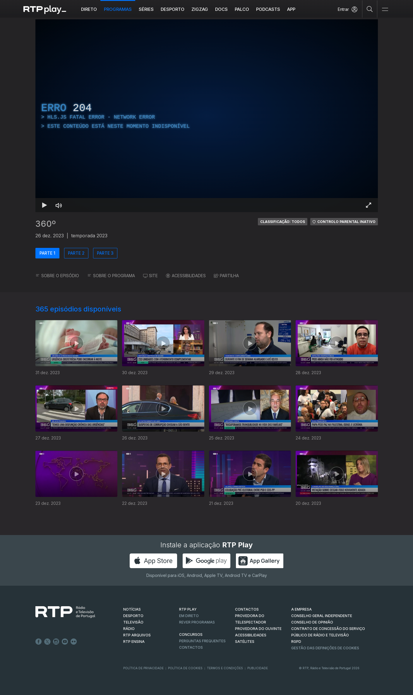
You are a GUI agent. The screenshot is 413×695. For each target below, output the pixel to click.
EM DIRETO (189, 616)
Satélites (244, 641)
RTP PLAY (188, 609)
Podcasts (268, 9)
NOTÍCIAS (132, 609)
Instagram (56, 641)
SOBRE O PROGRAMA (111, 275)
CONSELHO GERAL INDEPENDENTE (321, 616)
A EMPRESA (301, 609)
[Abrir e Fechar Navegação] (385, 9)
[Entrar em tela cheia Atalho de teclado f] (368, 205)
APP (291, 9)
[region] (206, 115)
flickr (74, 641)
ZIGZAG (199, 9)
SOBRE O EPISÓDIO (57, 275)
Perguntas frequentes (202, 641)
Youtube (65, 641)
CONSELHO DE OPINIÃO (312, 622)
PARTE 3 (105, 253)
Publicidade (257, 668)
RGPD (296, 641)
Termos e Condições (225, 668)
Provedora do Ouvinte (258, 628)
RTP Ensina (134, 641)
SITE (150, 275)
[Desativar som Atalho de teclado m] (59, 205)
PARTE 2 (76, 253)
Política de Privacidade (143, 668)
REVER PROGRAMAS (197, 622)
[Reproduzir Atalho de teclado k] (45, 205)
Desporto (172, 9)
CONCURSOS (191, 634)
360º (45, 224)
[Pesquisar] (369, 9)
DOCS (221, 9)
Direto (89, 9)
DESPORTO (133, 616)
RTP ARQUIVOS (137, 635)
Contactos (191, 647)
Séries (146, 9)
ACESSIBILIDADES (186, 275)
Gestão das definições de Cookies (325, 648)
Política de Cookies (185, 668)
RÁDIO (129, 628)
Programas (118, 9)
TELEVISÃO (133, 622)
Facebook (38, 641)
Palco (242, 9)
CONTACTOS (247, 609)
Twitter (47, 641)
